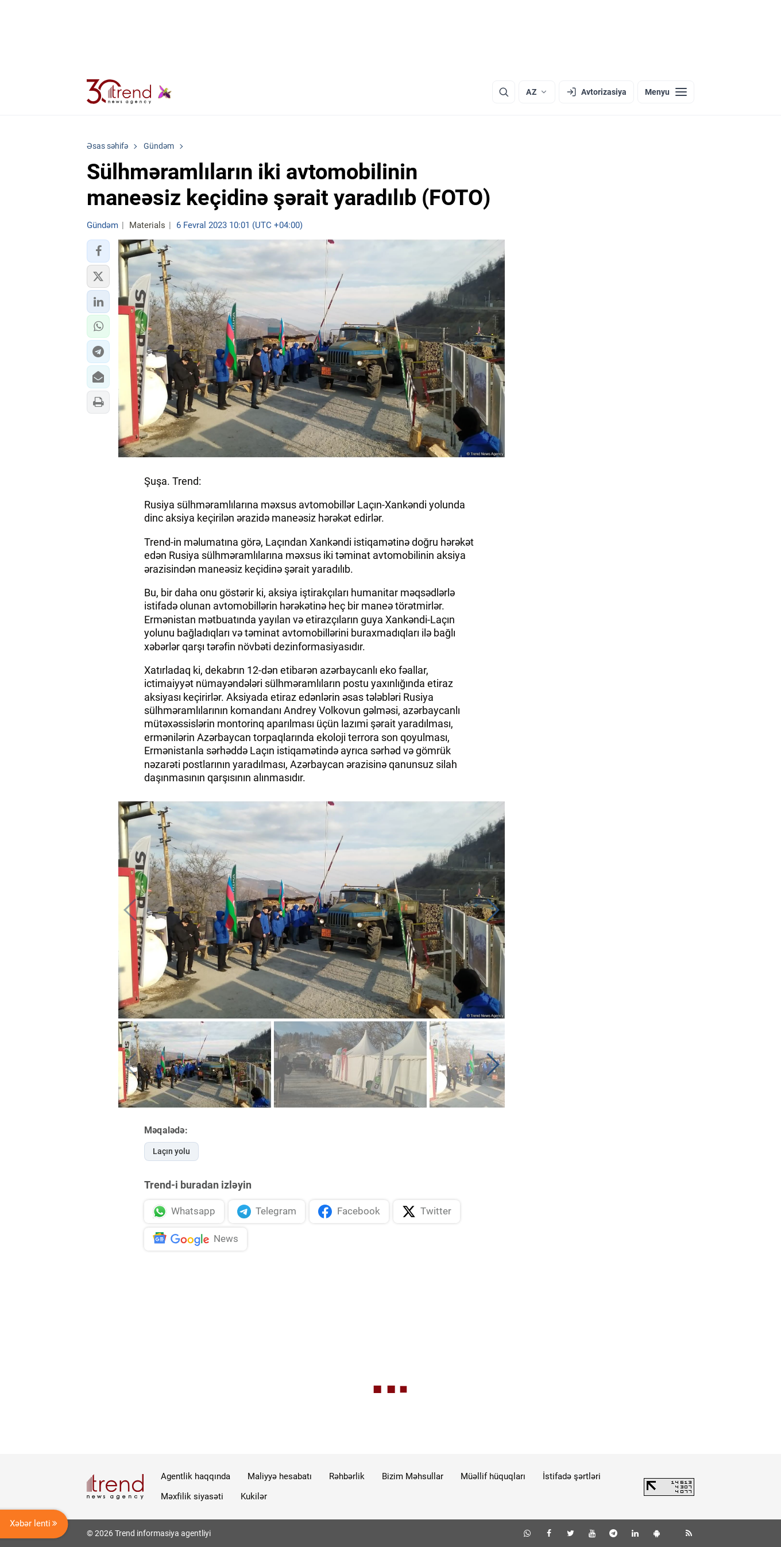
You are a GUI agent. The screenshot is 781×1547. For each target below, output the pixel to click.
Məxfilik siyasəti (192, 1496)
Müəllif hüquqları (493, 1476)
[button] (98, 251)
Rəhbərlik (347, 1476)
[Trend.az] (129, 92)
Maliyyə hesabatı (280, 1476)
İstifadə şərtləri (572, 1476)
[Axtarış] (503, 91)
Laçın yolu (171, 1151)
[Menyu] (665, 91)
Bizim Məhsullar (412, 1476)
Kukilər (254, 1496)
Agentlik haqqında (195, 1476)
